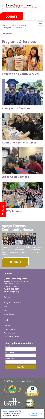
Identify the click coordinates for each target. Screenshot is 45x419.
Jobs (5, 310)
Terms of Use (9, 333)
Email (7, 346)
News (6, 306)
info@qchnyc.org (11, 291)
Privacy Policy (9, 329)
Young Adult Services (16, 108)
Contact (7, 325)
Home (4, 25)
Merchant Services (29, 407)
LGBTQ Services (12, 211)
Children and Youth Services (20, 74)
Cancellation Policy (11, 336)
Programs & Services (18, 25)
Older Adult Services (15, 177)
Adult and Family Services (19, 142)
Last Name (9, 359)
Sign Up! (20, 367)
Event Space (9, 314)
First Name (9, 352)
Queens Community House (21, 8)
